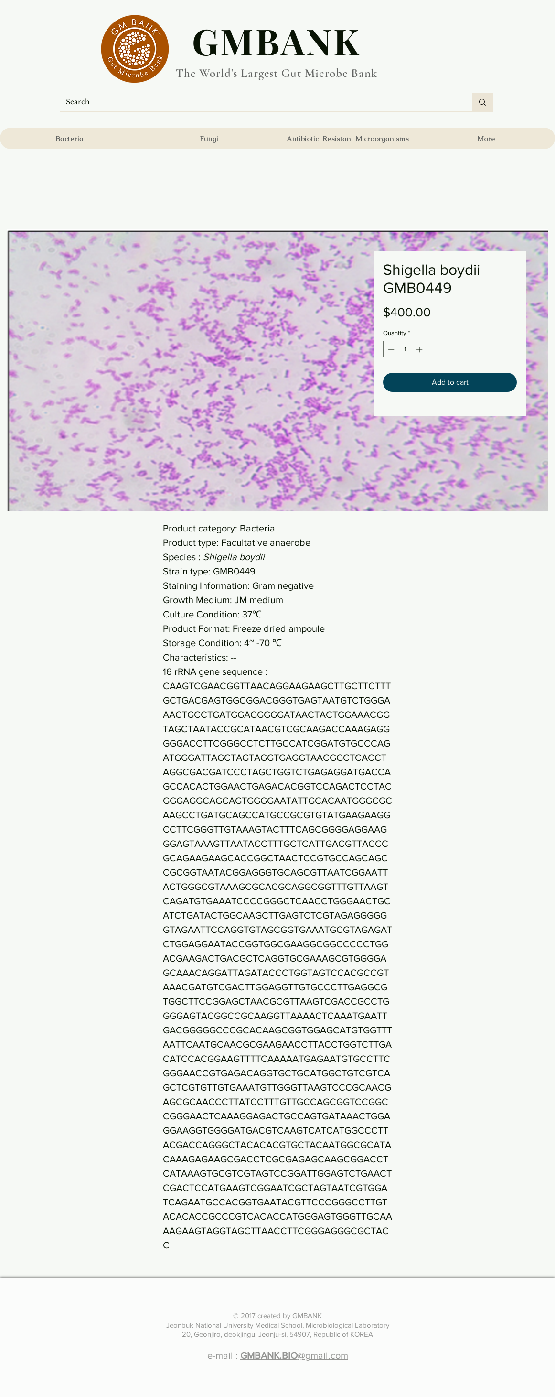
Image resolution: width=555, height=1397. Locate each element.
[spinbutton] (405, 349)
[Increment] (420, 349)
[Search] (259, 102)
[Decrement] (390, 349)
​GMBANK (276, 41)
